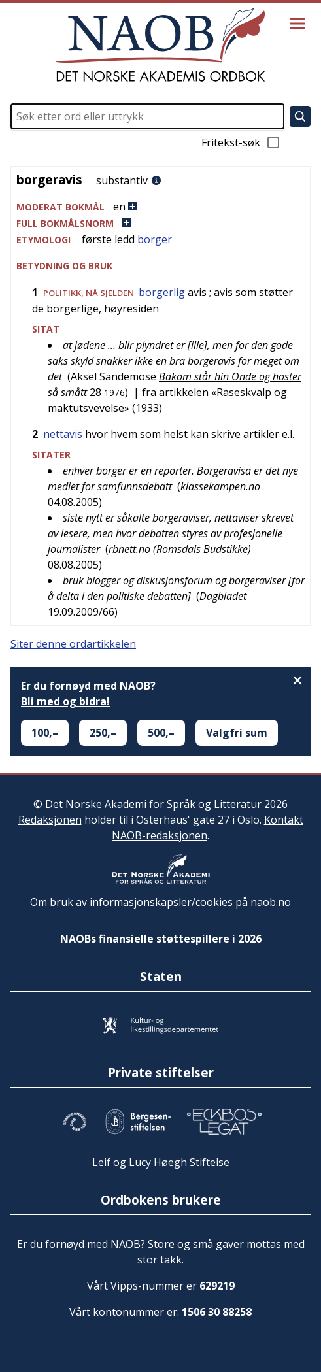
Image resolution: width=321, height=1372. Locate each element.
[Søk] (300, 116)
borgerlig (162, 292)
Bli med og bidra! (65, 701)
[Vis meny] (297, 23)
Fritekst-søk (241, 142)
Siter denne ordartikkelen (73, 644)
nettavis (62, 434)
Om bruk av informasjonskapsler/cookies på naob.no (160, 902)
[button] (160, 207)
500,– (161, 733)
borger (154, 239)
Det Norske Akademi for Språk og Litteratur (153, 804)
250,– (103, 733)
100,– (44, 733)
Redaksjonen (50, 819)
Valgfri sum (236, 733)
